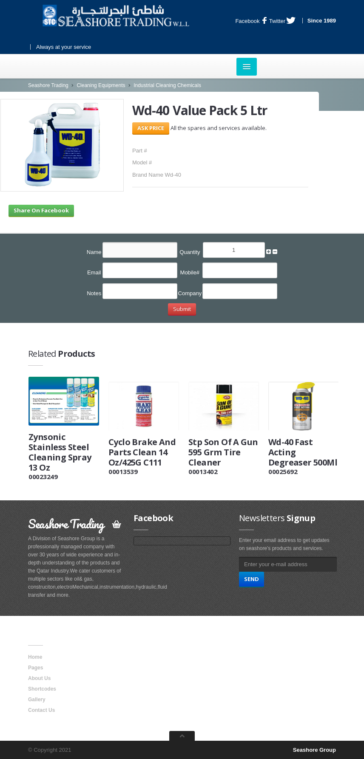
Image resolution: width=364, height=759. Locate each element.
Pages (35, 668)
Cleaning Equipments (101, 85)
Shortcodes (42, 689)
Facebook (251, 21)
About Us (39, 678)
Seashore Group (314, 750)
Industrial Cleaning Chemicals (167, 85)
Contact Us (41, 710)
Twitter (282, 21)
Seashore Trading (48, 85)
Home (35, 657)
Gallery (37, 700)
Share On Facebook (41, 210)
